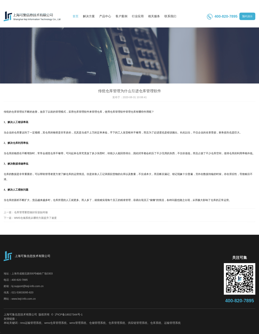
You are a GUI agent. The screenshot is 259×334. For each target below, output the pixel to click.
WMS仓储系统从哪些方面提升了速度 (35, 217)
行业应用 (138, 16)
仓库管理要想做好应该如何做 (31, 212)
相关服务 (154, 16)
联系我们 (170, 16)
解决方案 (89, 16)
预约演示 (247, 16)
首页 (75, 16)
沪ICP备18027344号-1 (68, 314)
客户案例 (121, 16)
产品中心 (105, 16)
